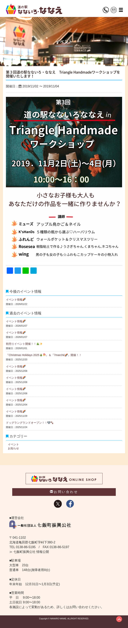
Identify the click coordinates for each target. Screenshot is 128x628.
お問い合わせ (64, 491)
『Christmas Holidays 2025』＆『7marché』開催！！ (44, 355)
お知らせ (13, 448)
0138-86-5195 (26, 547)
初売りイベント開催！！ (24, 343)
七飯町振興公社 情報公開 (31, 551)
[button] (121, 9)
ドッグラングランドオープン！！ (29, 422)
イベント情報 (15, 299)
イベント (13, 444)
